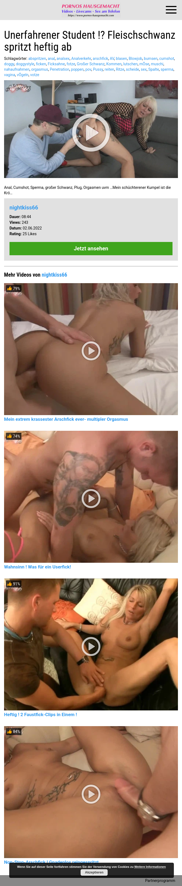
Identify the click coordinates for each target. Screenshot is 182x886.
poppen (77, 69)
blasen (121, 58)
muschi (157, 64)
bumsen (151, 58)
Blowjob (135, 58)
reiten (109, 69)
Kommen (114, 64)
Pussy (98, 69)
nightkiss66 (23, 207)
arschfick (100, 58)
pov (88, 69)
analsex (63, 58)
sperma (167, 69)
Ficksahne (56, 64)
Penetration (59, 69)
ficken (41, 64)
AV (112, 58)
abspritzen (37, 58)
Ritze (120, 69)
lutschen (130, 64)
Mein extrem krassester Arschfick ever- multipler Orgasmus (66, 419)
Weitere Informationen (150, 866)
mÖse (144, 64)
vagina (9, 75)
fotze (70, 64)
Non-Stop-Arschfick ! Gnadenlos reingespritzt (51, 862)
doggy (9, 64)
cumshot (166, 58)
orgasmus (39, 69)
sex (144, 69)
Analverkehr (81, 58)
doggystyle (25, 64)
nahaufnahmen (17, 69)
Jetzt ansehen (91, 248)
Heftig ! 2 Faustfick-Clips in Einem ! (40, 714)
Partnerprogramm (160, 880)
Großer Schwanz (90, 64)
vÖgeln (22, 75)
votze (34, 75)
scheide (132, 69)
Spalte (153, 69)
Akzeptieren (94, 872)
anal (51, 58)
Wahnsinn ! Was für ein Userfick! (37, 567)
